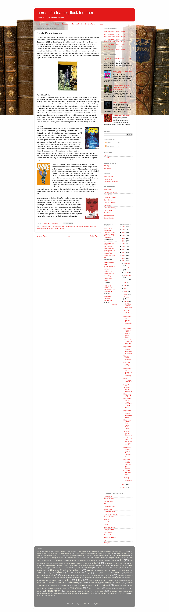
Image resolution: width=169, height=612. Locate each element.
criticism (87, 577)
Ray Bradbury (44, 568)
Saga (60, 568)
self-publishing (71, 591)
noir (43, 588)
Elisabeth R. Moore (110, 512)
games (111, 580)
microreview (101, 585)
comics (44, 226)
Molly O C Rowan (109, 527)
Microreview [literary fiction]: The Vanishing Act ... (127, 452)
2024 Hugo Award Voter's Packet (114, 34)
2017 (124, 252)
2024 (124, 232)
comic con (97, 575)
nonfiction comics (53, 588)
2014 (124, 261)
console (120, 575)
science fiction (52, 590)
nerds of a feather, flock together (65, 12)
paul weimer (76, 588)
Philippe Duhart (109, 530)
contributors (47, 577)
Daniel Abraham (70, 555)
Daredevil (82, 555)
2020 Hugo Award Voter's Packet (114, 42)
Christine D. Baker (110, 197)
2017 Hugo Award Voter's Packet (114, 49)
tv (91, 593)
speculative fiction (116, 591)
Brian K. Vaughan (42, 553)
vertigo (112, 593)
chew (73, 575)
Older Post (94, 236)
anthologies (77, 573)
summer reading (45, 593)
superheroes (59, 593)
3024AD (39, 551)
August (126, 280)
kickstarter (129, 583)
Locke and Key (69, 563)
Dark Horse (93, 555)
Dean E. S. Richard (110, 202)
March (126, 294)
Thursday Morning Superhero (55, 228)
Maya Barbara (108, 522)
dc (37, 580)
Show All (114, 304)
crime (68, 577)
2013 (124, 485)
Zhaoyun (107, 542)
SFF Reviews (108, 286)
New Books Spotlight (88, 565)
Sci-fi (68, 568)
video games (123, 593)
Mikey (63, 226)
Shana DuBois (108, 535)
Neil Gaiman (63, 565)
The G (106, 155)
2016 (124, 255)
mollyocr (117, 585)
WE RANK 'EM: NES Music (127, 472)
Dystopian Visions (57, 557)
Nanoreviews (50, 565)
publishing (109, 588)
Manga (87, 563)
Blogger (98, 604)
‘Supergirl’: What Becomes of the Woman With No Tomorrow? (109, 234)
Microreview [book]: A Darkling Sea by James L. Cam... (127, 332)
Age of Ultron (83, 551)
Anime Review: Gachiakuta (121, 115)
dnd (50, 580)
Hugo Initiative (71, 560)
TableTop (115, 568)
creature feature (59, 577)
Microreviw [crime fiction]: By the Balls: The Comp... (127, 463)
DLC (61, 555)
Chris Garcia (108, 195)
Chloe (76, 553)
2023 (124, 235)
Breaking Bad (117, 551)
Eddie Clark (107, 205)
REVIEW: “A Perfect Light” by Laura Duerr (109, 289)
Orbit (99, 565)
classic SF (87, 575)
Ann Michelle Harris (110, 192)
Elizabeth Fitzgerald (110, 514)
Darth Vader (104, 555)
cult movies (106, 577)
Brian (105, 504)
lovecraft (65, 585)
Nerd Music (73, 565)
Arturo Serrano (108, 176)
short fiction (84, 591)
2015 (124, 258)
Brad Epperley (108, 501)
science (39, 591)
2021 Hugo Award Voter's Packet (114, 39)
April (125, 291)
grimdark (51, 583)
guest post (61, 583)
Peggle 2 (126, 385)
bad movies (106, 573)
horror (83, 583)
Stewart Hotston (109, 218)
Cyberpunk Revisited (49, 555)
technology (83, 593)
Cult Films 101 (121, 553)
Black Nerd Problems (108, 229)
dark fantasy (117, 577)
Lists (47, 24)
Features (55, 24)
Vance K (106, 158)
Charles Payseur (109, 506)
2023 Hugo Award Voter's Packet (114, 36)
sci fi (127, 588)
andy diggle (48, 573)
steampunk (128, 591)
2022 (124, 238)
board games (41, 575)
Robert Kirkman (80, 226)
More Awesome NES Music (127, 380)
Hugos (93, 560)
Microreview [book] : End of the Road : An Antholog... (127, 372)
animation (58, 573)
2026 (124, 227)
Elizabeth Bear (71, 557)
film (80, 580)
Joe (121, 560)
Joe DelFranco (108, 213)
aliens (39, 573)
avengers (88, 573)
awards (96, 573)
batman (116, 573)
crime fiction (77, 577)
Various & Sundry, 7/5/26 (108, 299)
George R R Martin (114, 557)
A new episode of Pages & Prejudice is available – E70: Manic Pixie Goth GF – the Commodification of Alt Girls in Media (109, 273)
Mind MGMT (109, 563)
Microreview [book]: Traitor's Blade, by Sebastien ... (127, 321)
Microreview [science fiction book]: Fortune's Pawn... (127, 424)
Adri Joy (106, 166)
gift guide (119, 580)
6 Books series (60, 551)
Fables (88, 557)
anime (68, 573)
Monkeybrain (70, 226)
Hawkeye (46, 560)
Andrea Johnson (109, 499)
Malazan (79, 563)
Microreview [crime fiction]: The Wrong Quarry (127, 413)
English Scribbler (109, 517)
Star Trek (77, 568)
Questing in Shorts (120, 565)
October (126, 272)
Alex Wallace (108, 189)
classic (80, 575)
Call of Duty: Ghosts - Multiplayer (127, 305)
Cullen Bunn (110, 553)
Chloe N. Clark (108, 509)
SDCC (53, 568)
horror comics (95, 583)
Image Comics (56, 226)
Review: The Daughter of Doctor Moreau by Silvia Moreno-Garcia (121, 87)
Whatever (107, 296)
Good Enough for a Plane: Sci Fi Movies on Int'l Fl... (127, 441)
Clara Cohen (108, 200)
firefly (90, 580)
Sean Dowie (108, 532)
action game (126, 570)
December (127, 263)
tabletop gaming (72, 593)
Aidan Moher (108, 496)
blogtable (126, 573)
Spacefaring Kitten (110, 537)
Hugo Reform (84, 560)
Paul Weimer (108, 179)
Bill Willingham (93, 551)
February (127, 297)
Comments (109, 146)
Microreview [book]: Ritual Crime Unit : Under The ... (127, 403)
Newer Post (42, 236)
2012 (124, 488)
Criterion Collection (98, 553)
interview (118, 583)
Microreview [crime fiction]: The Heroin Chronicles (127, 349)
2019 (124, 246)
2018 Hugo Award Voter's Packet (114, 47)
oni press (63, 588)
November (127, 268)
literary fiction (43, 585)
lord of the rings (56, 585)
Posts (108, 142)
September (127, 275)
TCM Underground (103, 568)
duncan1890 (83, 604)
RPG (130, 565)
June (125, 285)
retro (121, 588)
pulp (116, 588)
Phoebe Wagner (109, 215)
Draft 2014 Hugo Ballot (126, 364)
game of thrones (100, 580)
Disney (39, 557)
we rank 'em (40, 595)
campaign (65, 575)
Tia (105, 540)
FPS (81, 557)
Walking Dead (102, 570)
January (126, 301)
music (124, 585)
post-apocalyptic (95, 588)
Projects (65, 24)
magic (73, 585)
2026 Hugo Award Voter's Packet (114, 31)
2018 (124, 249)
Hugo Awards (57, 560)
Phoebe (107, 565)
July (125, 283)
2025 (124, 229)
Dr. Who (46, 557)
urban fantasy (101, 593)
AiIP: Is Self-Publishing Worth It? (127, 341)
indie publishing (106, 583)
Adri (72, 551)
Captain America (65, 553)
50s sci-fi (47, 551)
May (125, 288)
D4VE (49, 226)
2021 (124, 241)
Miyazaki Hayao (121, 563)
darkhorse (127, 577)
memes (90, 585)
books (52, 575)
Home (101, 24)
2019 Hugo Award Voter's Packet (114, 44)
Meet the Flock (76, 24)
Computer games (85, 553)
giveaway (128, 580)
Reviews (39, 24)
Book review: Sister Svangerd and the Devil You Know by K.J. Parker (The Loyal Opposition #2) (109, 252)
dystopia (56, 580)
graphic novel (41, 583)
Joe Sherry (107, 168)
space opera (100, 591)
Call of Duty (53, 553)
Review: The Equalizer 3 (120, 102)
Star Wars (89, 226)
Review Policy (90, 24)
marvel (81, 585)
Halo (125, 557)
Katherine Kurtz (57, 563)
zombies (50, 595)
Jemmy (106, 519)
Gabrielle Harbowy (110, 208)
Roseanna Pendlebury (111, 181)
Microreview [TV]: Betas (127, 395)
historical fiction (73, 583)
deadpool (44, 580)
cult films (96, 577)
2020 (124, 244)
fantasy (67, 580)
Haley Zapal (108, 210)
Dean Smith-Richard (120, 555)
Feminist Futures (99, 557)
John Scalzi (45, 563)
